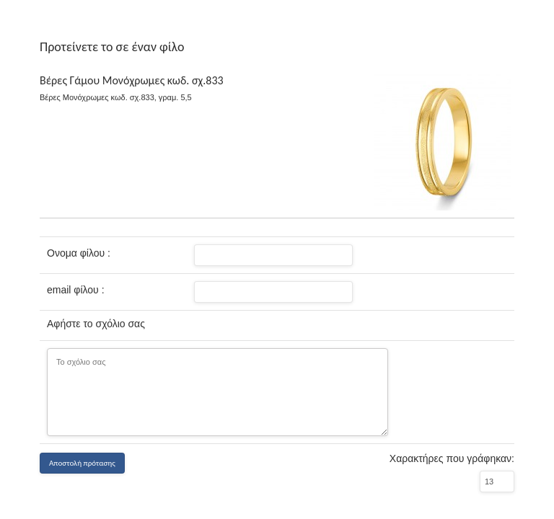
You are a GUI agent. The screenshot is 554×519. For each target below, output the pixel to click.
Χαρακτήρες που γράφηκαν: (452, 458)
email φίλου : (76, 290)
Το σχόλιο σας (217, 392)
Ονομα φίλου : (78, 253)
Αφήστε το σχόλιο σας (96, 323)
